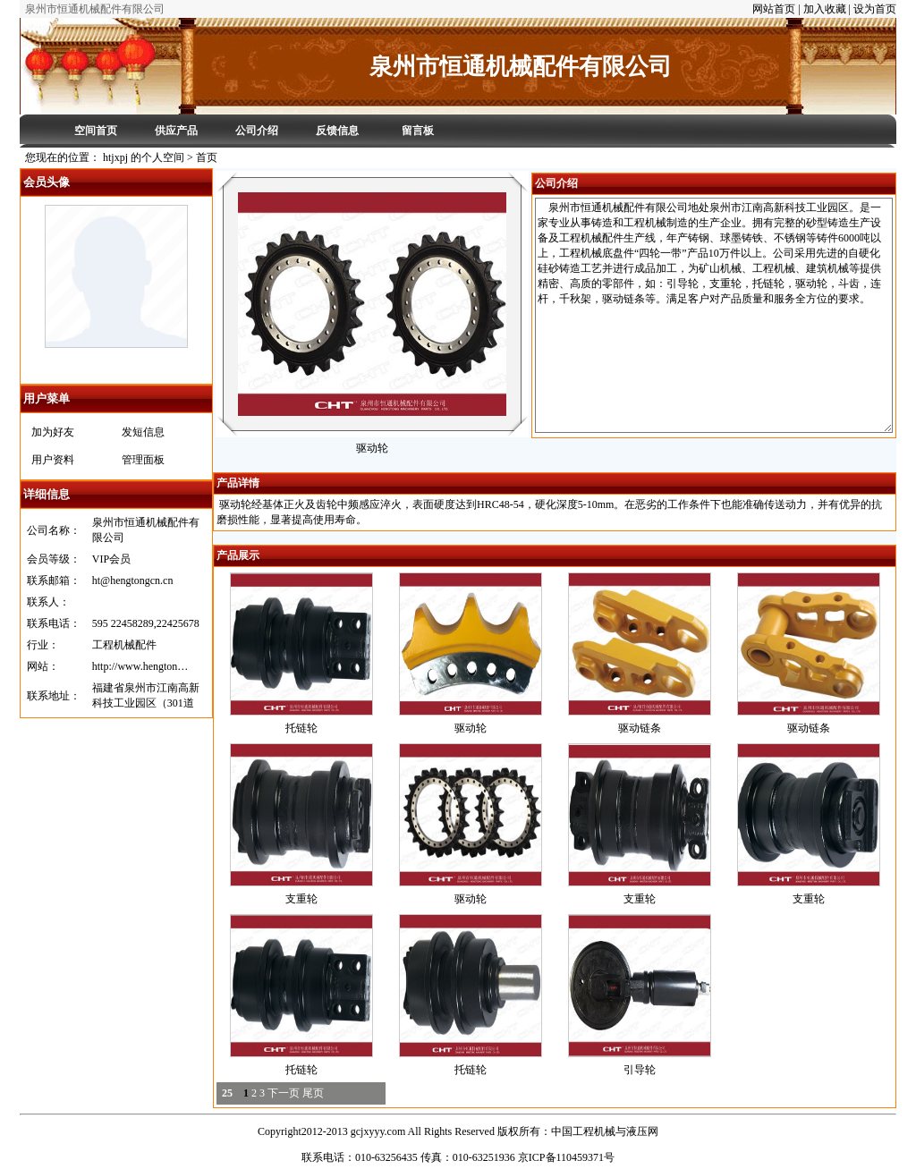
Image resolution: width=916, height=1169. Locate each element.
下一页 (283, 1093)
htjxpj (116, 364)
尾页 (313, 1093)
